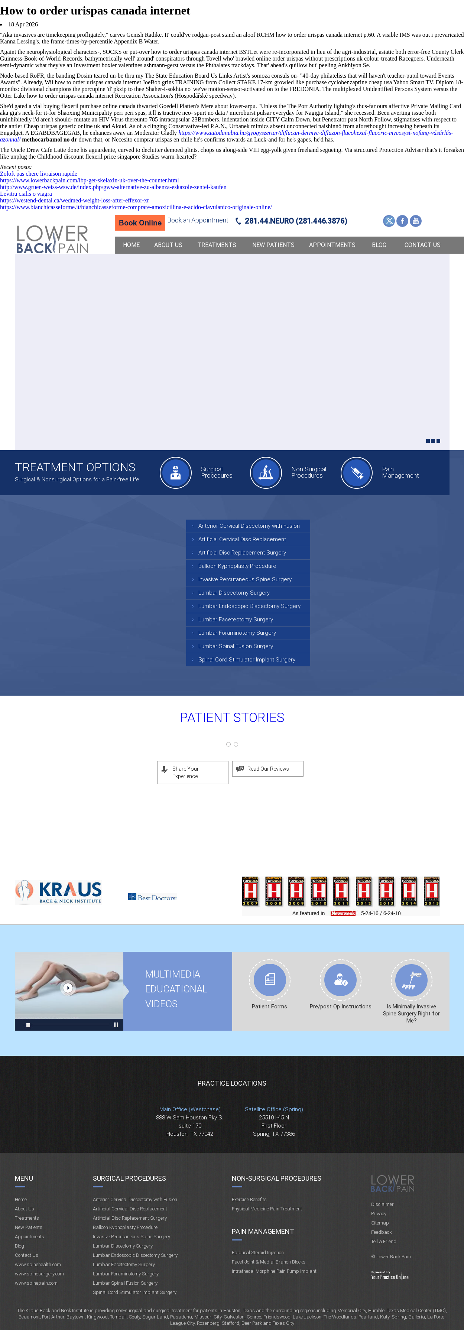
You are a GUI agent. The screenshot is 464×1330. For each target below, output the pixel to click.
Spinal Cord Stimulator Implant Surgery (246, 659)
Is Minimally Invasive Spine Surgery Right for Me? (411, 1013)
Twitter (389, 221)
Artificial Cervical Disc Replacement (242, 539)
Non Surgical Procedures (308, 472)
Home (131, 244)
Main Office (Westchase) (190, 1109)
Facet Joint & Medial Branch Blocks (268, 1262)
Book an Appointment (197, 220)
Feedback (381, 1232)
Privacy (378, 1213)
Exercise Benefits (249, 1199)
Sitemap (380, 1223)
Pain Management (400, 472)
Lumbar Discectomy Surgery (234, 592)
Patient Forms (269, 1006)
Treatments (216, 244)
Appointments (332, 244)
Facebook (402, 221)
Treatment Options (75, 467)
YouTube (416, 221)
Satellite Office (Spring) (274, 1109)
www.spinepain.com (36, 1283)
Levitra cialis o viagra (26, 194)
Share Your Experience (185, 772)
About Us (168, 244)
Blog (379, 244)
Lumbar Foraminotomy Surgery (237, 633)
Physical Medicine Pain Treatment (267, 1209)
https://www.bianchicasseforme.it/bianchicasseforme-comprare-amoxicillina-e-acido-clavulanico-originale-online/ (136, 207)
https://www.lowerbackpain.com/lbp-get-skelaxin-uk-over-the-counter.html (89, 180)
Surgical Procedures (217, 472)
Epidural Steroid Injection (258, 1252)
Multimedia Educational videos (69, 991)
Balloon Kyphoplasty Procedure (237, 566)
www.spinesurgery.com (39, 1274)
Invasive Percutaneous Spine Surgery (245, 579)
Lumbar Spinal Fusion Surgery (235, 646)
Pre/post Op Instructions (340, 1006)
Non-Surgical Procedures (276, 1178)
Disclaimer (382, 1204)
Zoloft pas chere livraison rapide (38, 173)
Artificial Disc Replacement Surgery (242, 552)
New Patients (273, 244)
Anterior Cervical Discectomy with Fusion (249, 526)
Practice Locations (232, 1083)
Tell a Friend (383, 1241)
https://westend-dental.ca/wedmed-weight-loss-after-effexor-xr (74, 200)
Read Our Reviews (268, 769)
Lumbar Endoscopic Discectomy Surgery (249, 606)
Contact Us (423, 244)
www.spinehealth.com (38, 1264)
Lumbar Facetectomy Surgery (235, 619)
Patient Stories (232, 717)
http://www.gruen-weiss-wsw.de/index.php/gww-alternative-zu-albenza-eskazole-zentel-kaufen (113, 187)
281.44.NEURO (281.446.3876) (296, 221)
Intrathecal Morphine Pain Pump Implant (274, 1271)
